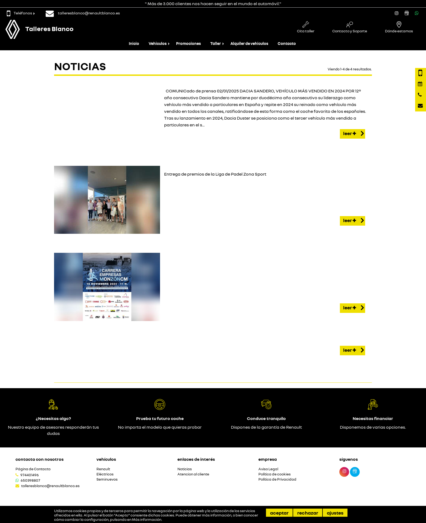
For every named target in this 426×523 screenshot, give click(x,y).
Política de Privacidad (277, 479)
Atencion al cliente (193, 474)
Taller (215, 43)
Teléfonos (19, 13)
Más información (146, 519)
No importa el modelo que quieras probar (160, 427)
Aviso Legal (268, 469)
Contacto (287, 43)
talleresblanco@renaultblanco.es (50, 486)
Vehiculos (158, 43)
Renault (103, 469)
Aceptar (279, 513)
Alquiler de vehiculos (249, 43)
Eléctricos (105, 474)
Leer (353, 134)
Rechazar (307, 513)
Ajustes (335, 513)
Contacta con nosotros (39, 459)
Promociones (188, 43)
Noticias (184, 469)
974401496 (29, 475)
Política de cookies (274, 474)
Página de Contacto (33, 469)
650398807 (30, 480)
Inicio (134, 43)
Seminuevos (107, 479)
